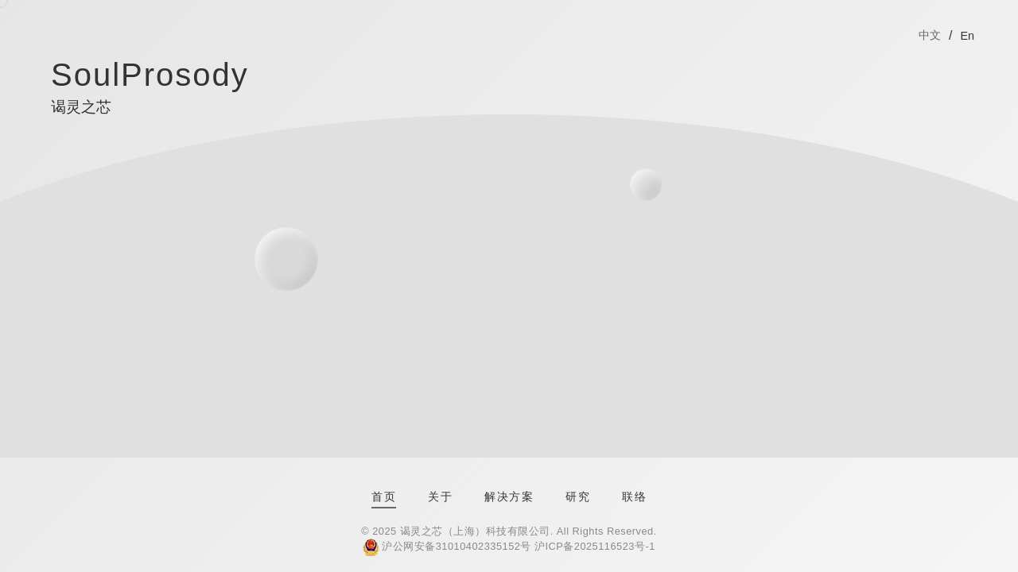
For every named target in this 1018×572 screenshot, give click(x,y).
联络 (634, 496)
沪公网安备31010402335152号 (456, 546)
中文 (930, 35)
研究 (577, 496)
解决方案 (509, 496)
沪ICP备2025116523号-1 (594, 546)
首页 (383, 496)
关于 (440, 496)
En (967, 35)
